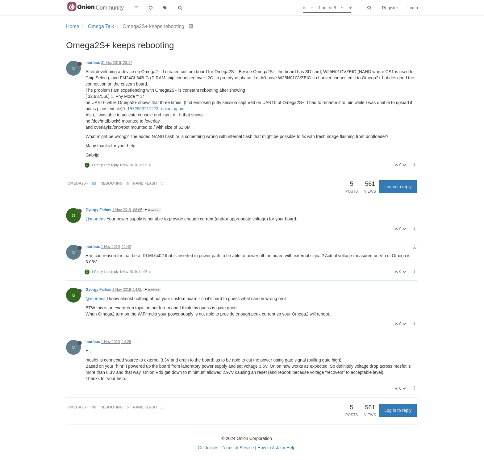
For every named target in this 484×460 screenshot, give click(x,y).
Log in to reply (397, 186)
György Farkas (98, 210)
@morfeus (152, 210)
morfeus (93, 63)
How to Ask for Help (276, 447)
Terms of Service (238, 447)
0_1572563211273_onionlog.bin (153, 108)
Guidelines (208, 447)
